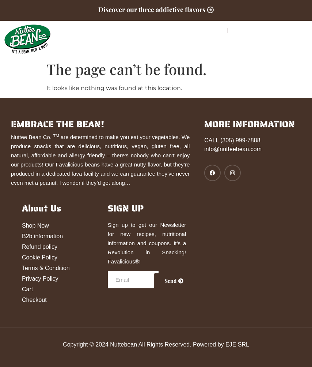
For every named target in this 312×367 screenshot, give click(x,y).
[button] (226, 31)
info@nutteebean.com (233, 149)
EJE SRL (237, 344)
